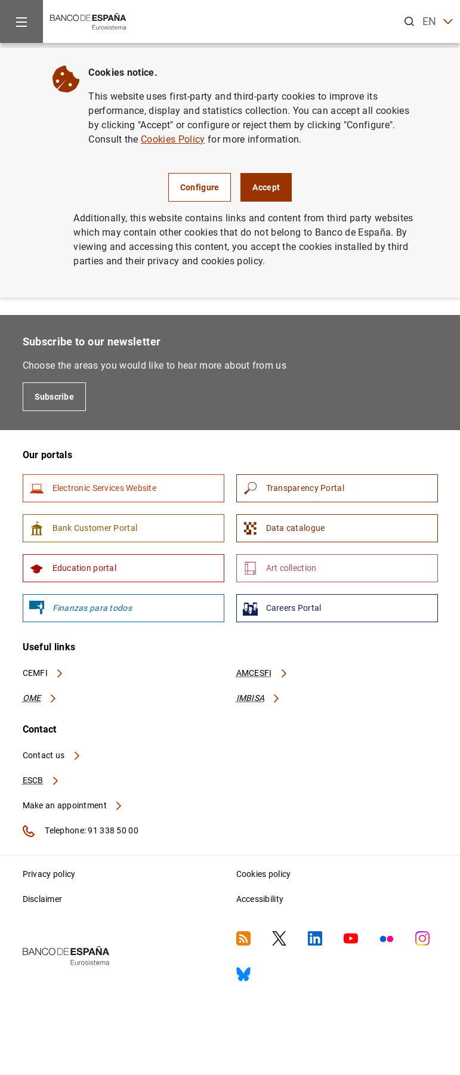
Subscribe (55, 396)
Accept (266, 187)
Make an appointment (73, 805)
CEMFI (43, 673)
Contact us (52, 755)
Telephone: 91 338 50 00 (80, 831)
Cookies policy (263, 874)
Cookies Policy (173, 139)
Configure (200, 187)
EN (437, 22)
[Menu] (21, 21)
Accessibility (260, 899)
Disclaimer (43, 899)
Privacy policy (49, 874)
